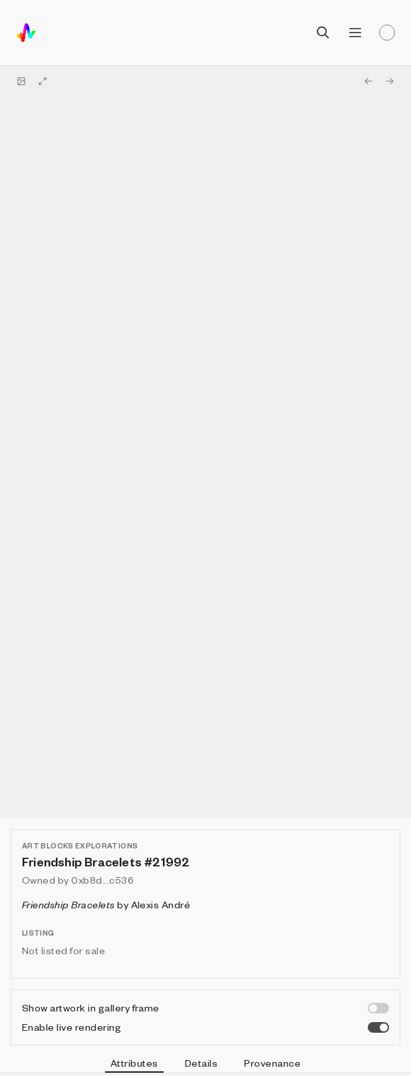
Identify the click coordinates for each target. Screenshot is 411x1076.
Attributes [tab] (134, 1065)
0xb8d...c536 (102, 880)
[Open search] (323, 33)
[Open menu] (355, 33)
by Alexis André (106, 904)
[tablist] (205, 1064)
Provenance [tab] (272, 1063)
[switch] (378, 1008)
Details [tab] (201, 1063)
